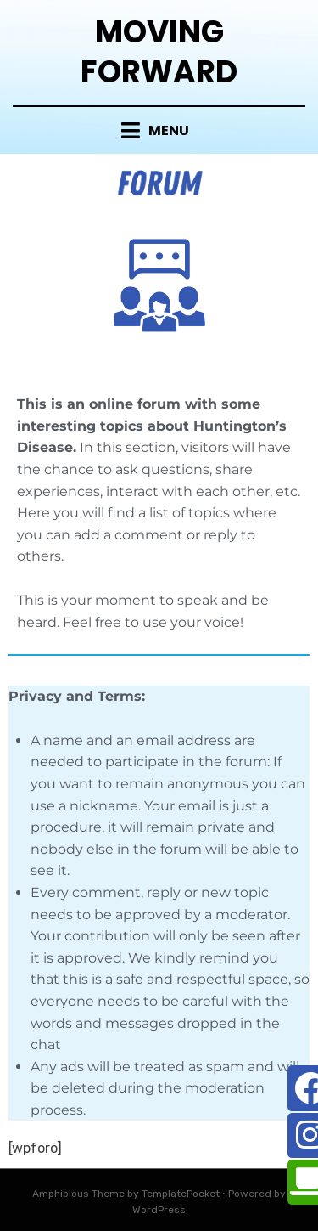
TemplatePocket (181, 1194)
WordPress (159, 1210)
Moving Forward (159, 51)
